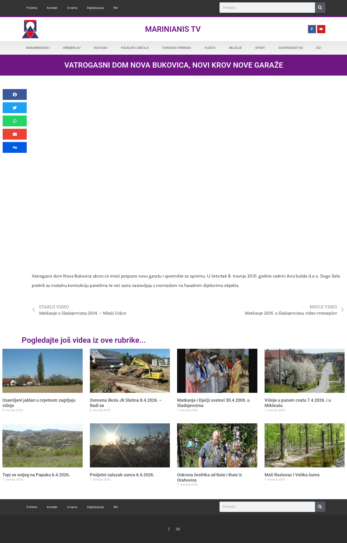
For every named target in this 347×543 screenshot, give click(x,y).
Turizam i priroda (176, 48)
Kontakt (52, 8)
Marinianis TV (173, 29)
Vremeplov (71, 48)
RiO (115, 8)
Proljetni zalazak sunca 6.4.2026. (122, 474)
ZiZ (318, 48)
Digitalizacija (95, 8)
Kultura (100, 48)
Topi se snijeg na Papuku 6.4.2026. (36, 474)
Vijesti (210, 48)
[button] (15, 94)
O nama (72, 8)
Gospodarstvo (291, 48)
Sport (260, 48)
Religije (235, 48)
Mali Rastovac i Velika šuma (292, 474)
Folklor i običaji (135, 48)
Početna (32, 8)
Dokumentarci (38, 48)
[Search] (320, 7)
